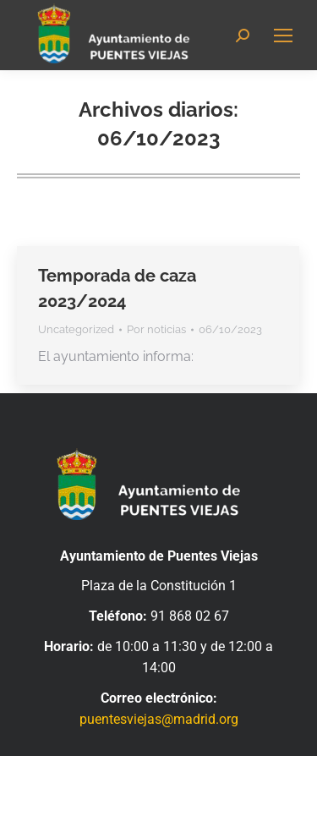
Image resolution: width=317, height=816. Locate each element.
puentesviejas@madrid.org (158, 719)
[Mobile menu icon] (283, 35)
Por (156, 329)
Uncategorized (76, 329)
